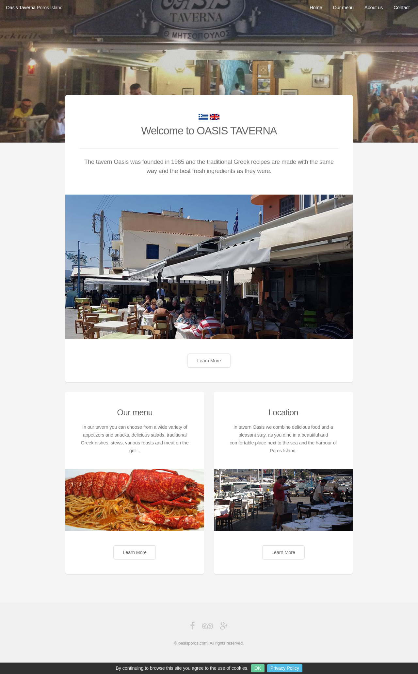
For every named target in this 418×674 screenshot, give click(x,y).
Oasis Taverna (21, 7)
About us (373, 7)
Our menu (343, 7)
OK (257, 668)
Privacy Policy (284, 668)
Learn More (209, 360)
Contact (402, 7)
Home (316, 7)
